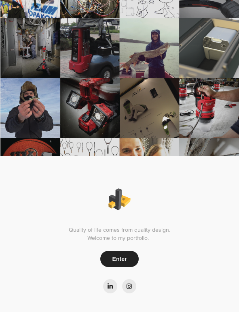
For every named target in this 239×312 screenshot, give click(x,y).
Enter (119, 259)
